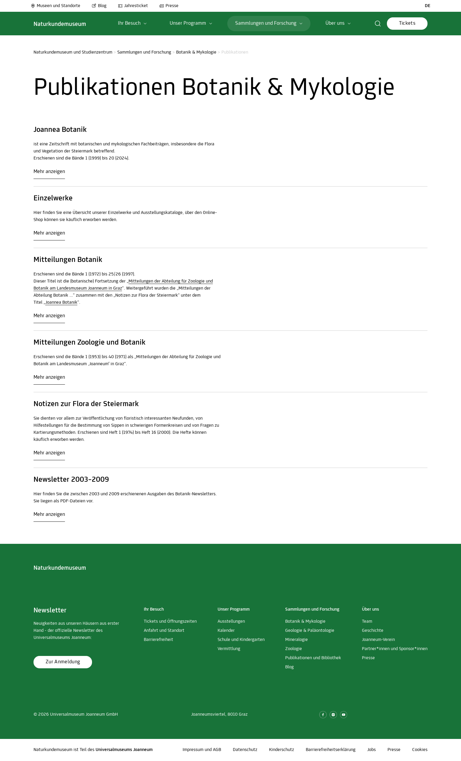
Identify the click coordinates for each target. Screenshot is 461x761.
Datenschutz (245, 749)
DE (427, 6)
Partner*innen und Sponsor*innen (394, 649)
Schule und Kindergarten (241, 639)
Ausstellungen (231, 621)
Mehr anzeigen (49, 172)
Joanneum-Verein (378, 639)
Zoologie (293, 649)
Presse (168, 6)
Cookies (419, 749)
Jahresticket (133, 6)
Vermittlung (229, 649)
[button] (378, 23)
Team (367, 621)
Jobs (371, 749)
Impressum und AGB (202, 749)
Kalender (226, 630)
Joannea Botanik (61, 302)
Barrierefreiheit (158, 639)
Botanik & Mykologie (196, 52)
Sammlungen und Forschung (144, 52)
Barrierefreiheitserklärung (330, 749)
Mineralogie (296, 639)
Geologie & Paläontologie (309, 630)
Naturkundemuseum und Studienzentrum (73, 52)
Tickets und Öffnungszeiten (170, 621)
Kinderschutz (281, 749)
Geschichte (372, 630)
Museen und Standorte (55, 6)
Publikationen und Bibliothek (313, 658)
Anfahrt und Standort (164, 630)
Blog (99, 6)
